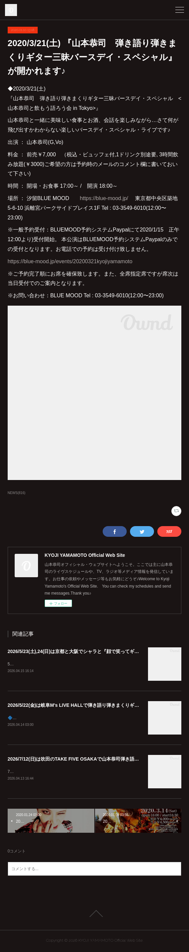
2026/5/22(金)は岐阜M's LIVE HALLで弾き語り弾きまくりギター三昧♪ (82, 705)
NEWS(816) (16, 493)
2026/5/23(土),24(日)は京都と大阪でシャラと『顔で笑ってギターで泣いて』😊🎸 (93, 651)
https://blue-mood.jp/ (104, 198)
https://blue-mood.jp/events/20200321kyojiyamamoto (70, 261)
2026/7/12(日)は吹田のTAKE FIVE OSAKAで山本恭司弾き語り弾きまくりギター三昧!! (98, 760)
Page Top (94, 915)
